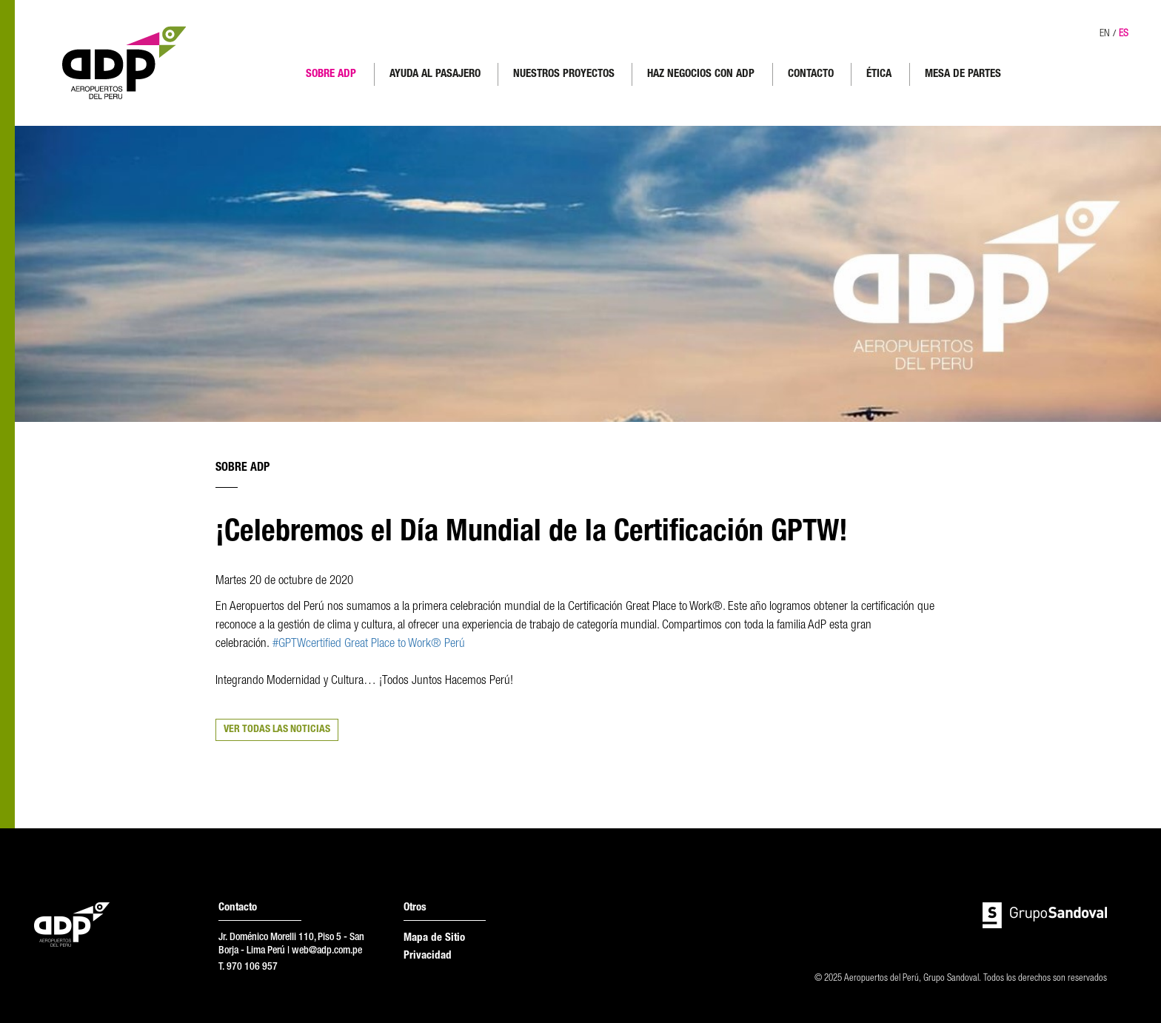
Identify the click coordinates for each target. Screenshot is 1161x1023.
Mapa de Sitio (434, 938)
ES (1123, 34)
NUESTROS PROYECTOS (564, 74)
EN (1105, 34)
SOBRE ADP (331, 74)
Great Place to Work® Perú (404, 644)
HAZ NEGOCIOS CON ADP (701, 74)
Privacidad (428, 956)
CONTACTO (811, 74)
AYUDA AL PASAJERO (435, 74)
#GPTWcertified (306, 644)
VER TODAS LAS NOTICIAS (277, 730)
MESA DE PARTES (963, 74)
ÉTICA (878, 74)
